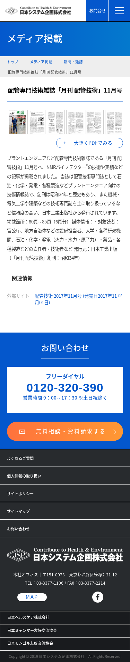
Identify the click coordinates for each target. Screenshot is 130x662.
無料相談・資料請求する (71, 431)
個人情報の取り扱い (24, 476)
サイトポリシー (20, 494)
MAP (32, 597)
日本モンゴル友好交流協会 (30, 643)
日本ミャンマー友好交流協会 (32, 630)
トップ (12, 61)
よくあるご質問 (20, 458)
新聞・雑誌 (73, 61)
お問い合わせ (18, 529)
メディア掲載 (41, 61)
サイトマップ (18, 511)
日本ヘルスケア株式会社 (28, 617)
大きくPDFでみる (93, 142)
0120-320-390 (64, 387)
